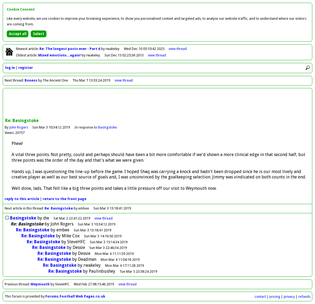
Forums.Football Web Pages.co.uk (75, 296)
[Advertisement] (158, 104)
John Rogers (18, 127)
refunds (304, 297)
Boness (31, 80)
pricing (274, 297)
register (25, 68)
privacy (289, 297)
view (178, 49)
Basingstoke (107, 127)
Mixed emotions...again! (60, 55)
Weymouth (40, 284)
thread (103, 218)
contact (260, 297)
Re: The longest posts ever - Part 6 (70, 49)
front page (64, 199)
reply (22, 199)
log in (10, 68)
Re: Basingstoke (59, 208)
